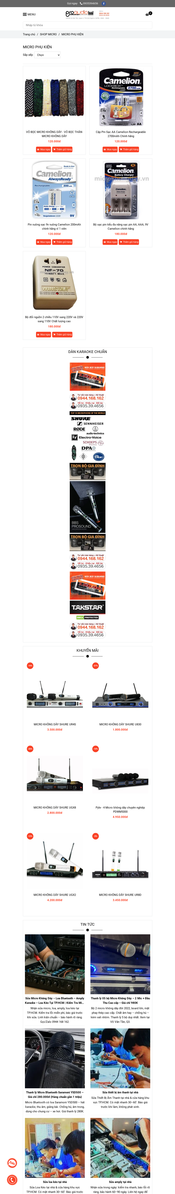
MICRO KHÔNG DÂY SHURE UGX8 (55, 807)
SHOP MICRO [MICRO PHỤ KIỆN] (48, 34)
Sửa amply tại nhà (120, 1182)
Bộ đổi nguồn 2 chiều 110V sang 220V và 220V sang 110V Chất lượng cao (54, 319)
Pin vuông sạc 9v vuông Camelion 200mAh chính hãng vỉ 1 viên (54, 226)
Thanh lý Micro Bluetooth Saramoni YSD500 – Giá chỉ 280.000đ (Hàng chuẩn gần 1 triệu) (54, 1095)
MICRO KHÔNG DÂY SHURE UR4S (55, 724)
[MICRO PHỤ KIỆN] (87, 14)
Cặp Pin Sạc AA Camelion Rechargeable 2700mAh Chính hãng (121, 134)
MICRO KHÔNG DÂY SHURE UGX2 (55, 895)
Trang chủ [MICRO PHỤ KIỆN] (29, 34)
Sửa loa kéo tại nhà (55, 1182)
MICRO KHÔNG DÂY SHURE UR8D (120, 895)
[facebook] (104, 3)
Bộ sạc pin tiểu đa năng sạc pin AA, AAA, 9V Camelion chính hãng (120, 226)
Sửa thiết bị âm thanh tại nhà (120, 1092)
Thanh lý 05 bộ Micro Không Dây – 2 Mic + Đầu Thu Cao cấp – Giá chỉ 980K (120, 1001)
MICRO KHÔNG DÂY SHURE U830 (120, 724)
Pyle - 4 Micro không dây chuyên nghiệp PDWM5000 (120, 809)
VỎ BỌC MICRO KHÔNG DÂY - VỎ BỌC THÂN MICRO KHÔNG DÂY (54, 134)
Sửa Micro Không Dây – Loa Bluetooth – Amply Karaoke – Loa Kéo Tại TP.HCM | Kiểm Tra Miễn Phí (55, 1001)
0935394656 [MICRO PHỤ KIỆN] (89, 3)
